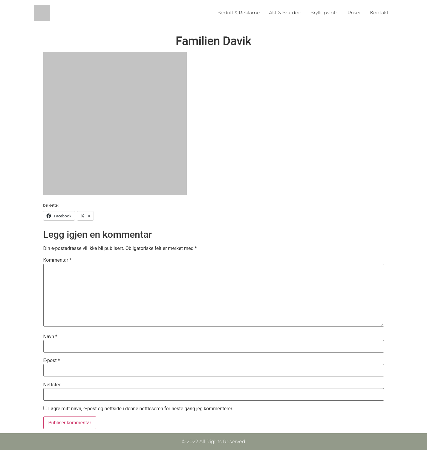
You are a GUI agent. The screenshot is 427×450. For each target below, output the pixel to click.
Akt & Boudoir (285, 13)
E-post (51, 360)
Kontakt (379, 13)
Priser (354, 13)
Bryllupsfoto (324, 13)
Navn (50, 336)
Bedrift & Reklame (238, 13)
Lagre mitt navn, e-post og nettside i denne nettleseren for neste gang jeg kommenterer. (140, 408)
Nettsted (52, 384)
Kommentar (57, 260)
